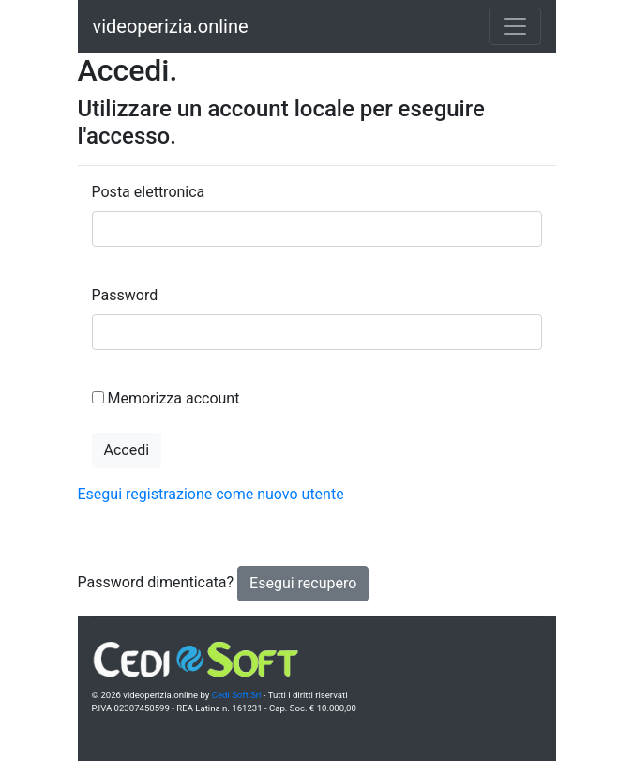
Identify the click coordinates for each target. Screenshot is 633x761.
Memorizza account (173, 398)
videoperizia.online (171, 26)
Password (125, 295)
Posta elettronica (148, 192)
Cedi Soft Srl (237, 695)
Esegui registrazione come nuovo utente (211, 494)
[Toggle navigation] (515, 26)
